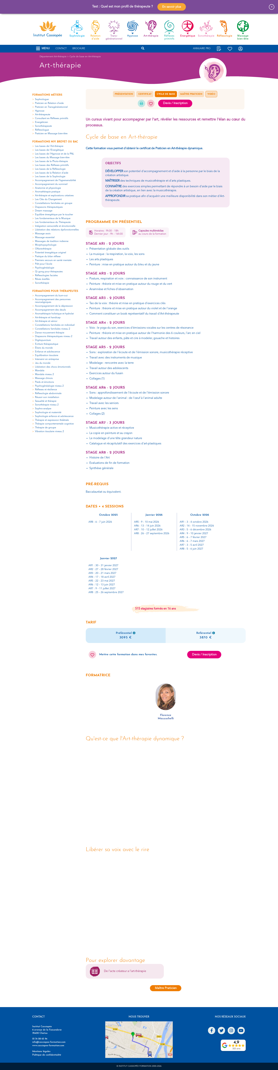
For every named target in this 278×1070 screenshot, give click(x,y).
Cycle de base (166, 94)
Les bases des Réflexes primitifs (52, 165)
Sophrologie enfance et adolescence (54, 416)
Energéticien (41, 122)
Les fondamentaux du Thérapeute (53, 222)
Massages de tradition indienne (51, 241)
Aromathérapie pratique (47, 192)
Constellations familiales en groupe (53, 203)
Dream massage (43, 211)
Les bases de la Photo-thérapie (51, 161)
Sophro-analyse (43, 408)
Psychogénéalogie (44, 268)
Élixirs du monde (44, 348)
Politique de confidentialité (46, 1055)
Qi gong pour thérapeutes (49, 271)
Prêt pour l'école (43, 264)
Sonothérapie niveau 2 (47, 405)
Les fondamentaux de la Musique (52, 218)
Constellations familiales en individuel (55, 325)
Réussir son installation (47, 397)
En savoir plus (171, 6)
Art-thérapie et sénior (46, 321)
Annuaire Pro (202, 48)
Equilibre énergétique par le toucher (54, 214)
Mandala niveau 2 (44, 374)
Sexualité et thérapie (45, 401)
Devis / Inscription (175, 103)
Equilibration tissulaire (46, 355)
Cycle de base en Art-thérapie (85, 56)
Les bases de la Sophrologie (50, 176)
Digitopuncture (43, 340)
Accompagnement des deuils (50, 310)
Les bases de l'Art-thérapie (49, 146)
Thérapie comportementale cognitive (54, 424)
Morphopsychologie (45, 245)
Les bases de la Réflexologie (50, 169)
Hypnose (39, 111)
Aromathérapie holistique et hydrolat (54, 314)
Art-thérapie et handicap (48, 317)
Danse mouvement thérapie (49, 333)
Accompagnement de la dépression (54, 306)
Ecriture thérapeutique (46, 344)
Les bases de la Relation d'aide (51, 173)
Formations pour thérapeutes (55, 291)
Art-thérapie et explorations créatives (54, 195)
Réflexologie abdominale (48, 393)
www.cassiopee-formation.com (48, 1045)
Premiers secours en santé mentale (53, 260)
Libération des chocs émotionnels (53, 367)
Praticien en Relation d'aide (49, 103)
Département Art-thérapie (53, 56)
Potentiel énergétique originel (50, 252)
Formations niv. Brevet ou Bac (55, 141)
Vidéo (211, 94)
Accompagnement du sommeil (51, 184)
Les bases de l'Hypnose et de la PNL (54, 154)
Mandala (39, 370)
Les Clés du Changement (48, 199)
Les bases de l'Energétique (49, 150)
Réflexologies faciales (46, 275)
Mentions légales (41, 1051)
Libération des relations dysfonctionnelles (57, 230)
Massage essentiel (45, 237)
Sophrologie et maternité (48, 412)
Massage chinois (44, 378)
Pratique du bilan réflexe (48, 256)
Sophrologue (42, 99)
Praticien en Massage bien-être (51, 133)
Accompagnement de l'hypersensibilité (55, 180)
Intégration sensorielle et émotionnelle (55, 226)
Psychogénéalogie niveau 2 (49, 386)
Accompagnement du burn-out (51, 295)
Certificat (145, 94)
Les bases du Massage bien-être (52, 157)
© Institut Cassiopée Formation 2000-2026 (139, 1066)
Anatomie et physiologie (48, 188)
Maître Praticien (191, 94)
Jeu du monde (42, 363)
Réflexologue (42, 130)
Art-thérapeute (42, 114)
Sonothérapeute (43, 126)
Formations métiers (47, 95)
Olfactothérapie (43, 249)
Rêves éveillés (42, 279)
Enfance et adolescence (47, 352)
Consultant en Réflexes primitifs (51, 118)
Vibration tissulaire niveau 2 (49, 431)
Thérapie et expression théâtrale (52, 420)
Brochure (78, 48)
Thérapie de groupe (45, 427)
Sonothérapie (42, 283)
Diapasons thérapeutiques (49, 207)
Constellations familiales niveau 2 (52, 329)
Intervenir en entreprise (47, 359)
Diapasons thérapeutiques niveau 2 (53, 336)
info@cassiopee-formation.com (48, 1042)
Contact (61, 48)
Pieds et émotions (44, 382)
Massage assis (43, 233)
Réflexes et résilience (46, 389)
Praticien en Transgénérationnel (51, 107)
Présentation (124, 94)
